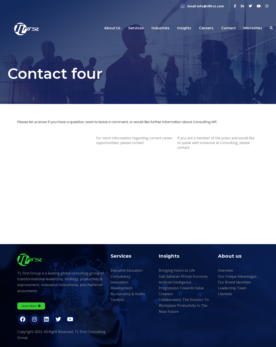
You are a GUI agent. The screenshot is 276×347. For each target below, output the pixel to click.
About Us (112, 28)
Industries (160, 28)
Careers (206, 28)
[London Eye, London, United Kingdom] (138, 195)
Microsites (252, 28)
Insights (184, 28)
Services (136, 28)
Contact (228, 28)
